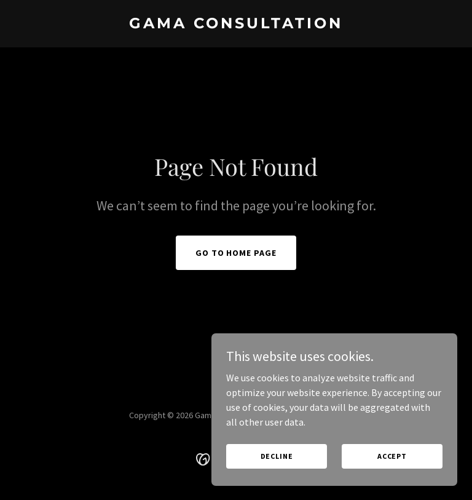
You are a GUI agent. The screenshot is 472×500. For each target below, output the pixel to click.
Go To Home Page (236, 252)
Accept (392, 456)
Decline (277, 456)
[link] (236, 24)
